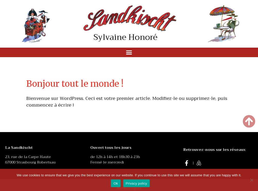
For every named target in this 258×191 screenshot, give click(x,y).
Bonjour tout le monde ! (74, 83)
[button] (129, 52)
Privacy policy (136, 183)
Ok (115, 183)
